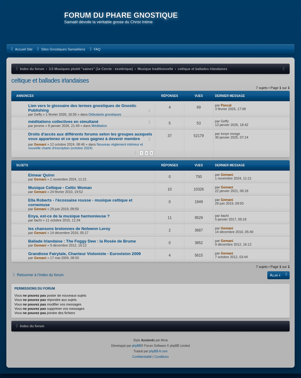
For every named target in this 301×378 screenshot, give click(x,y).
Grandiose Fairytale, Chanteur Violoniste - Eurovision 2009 (84, 258)
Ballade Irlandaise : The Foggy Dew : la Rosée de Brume (82, 245)
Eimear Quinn (41, 179)
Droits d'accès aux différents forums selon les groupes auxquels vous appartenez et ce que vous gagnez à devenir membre (90, 140)
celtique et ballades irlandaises (50, 84)
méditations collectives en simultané (63, 126)
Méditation (99, 130)
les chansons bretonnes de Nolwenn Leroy (69, 233)
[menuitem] (20, 53)
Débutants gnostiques (104, 118)
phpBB (136, 350)
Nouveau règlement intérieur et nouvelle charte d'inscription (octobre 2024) (85, 150)
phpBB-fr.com (158, 355)
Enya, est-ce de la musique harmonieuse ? (69, 220)
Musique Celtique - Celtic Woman (60, 192)
